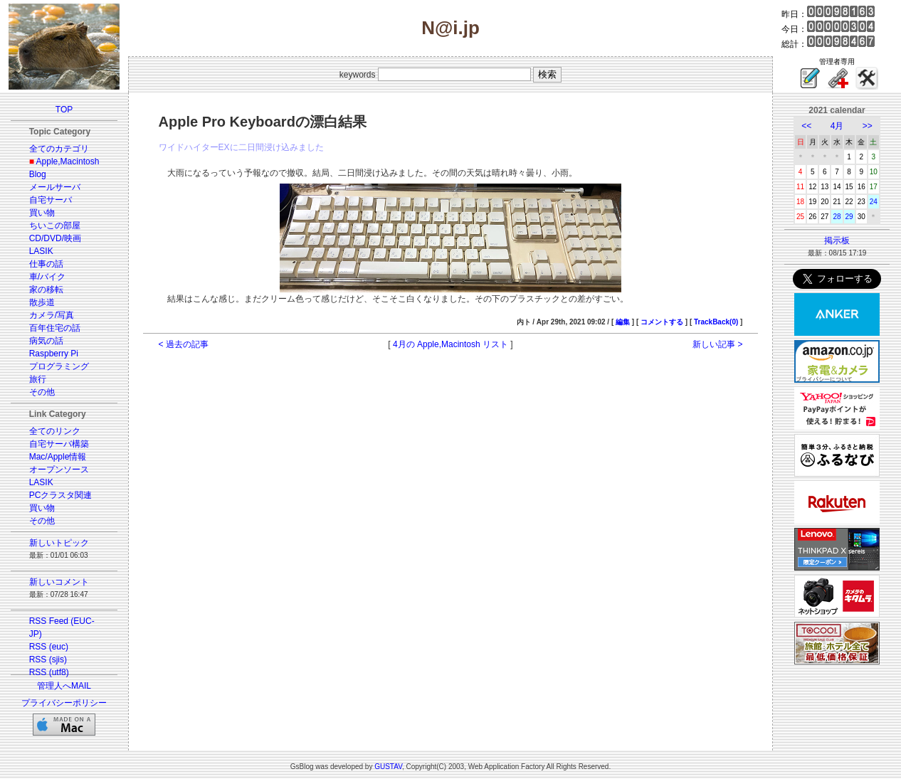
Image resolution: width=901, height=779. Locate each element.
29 (849, 217)
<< (806, 126)
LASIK (41, 251)
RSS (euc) (48, 647)
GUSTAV (388, 766)
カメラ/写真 (51, 315)
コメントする (662, 322)
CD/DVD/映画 (55, 238)
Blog (37, 174)
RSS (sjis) (48, 659)
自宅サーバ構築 (59, 444)
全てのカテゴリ (59, 149)
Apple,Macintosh (68, 161)
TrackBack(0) (716, 322)
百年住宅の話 (54, 328)
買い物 (42, 213)
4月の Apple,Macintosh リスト (450, 344)
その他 (42, 392)
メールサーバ (54, 187)
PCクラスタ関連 (61, 495)
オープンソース (59, 470)
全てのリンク (54, 431)
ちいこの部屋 (54, 225)
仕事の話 (46, 264)
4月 (837, 126)
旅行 (37, 379)
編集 (623, 322)
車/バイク (47, 277)
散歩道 (42, 302)
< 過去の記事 (184, 344)
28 (837, 217)
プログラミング (59, 366)
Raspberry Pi (53, 354)
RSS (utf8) (49, 672)
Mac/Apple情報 (58, 457)
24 (874, 202)
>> (868, 126)
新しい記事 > (717, 344)
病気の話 (46, 341)
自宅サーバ (50, 200)
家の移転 (46, 290)
